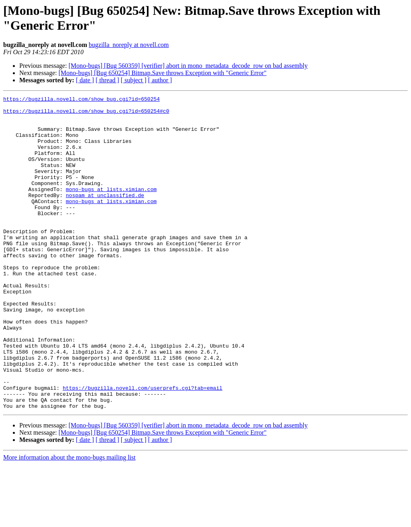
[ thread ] (107, 80)
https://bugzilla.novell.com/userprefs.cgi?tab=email (142, 446)
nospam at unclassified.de (105, 215)
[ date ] (85, 80)
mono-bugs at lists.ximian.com (111, 208)
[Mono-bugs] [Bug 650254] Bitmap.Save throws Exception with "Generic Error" (163, 72)
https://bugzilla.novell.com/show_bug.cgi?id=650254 (81, 100)
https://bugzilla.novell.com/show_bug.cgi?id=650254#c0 (86, 114)
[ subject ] (133, 80)
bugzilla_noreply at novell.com (129, 44)
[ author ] (160, 80)
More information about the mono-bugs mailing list (69, 520)
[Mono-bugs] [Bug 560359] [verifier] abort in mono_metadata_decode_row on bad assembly (188, 65)
